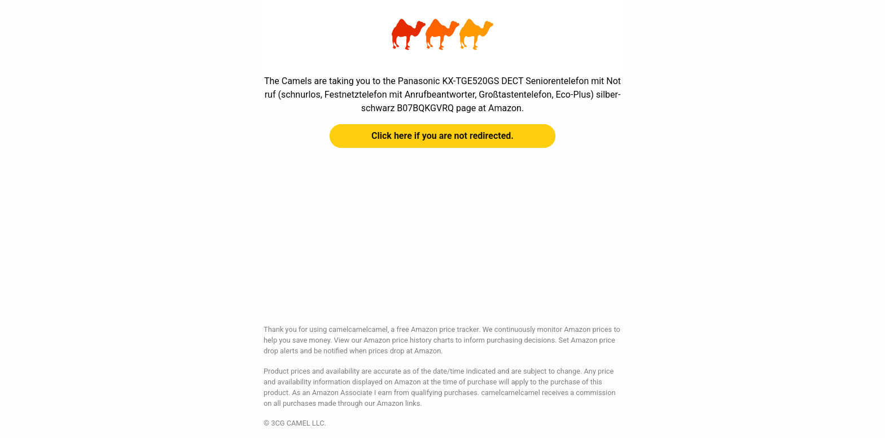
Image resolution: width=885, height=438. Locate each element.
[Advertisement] (442, 245)
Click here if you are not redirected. (442, 135)
